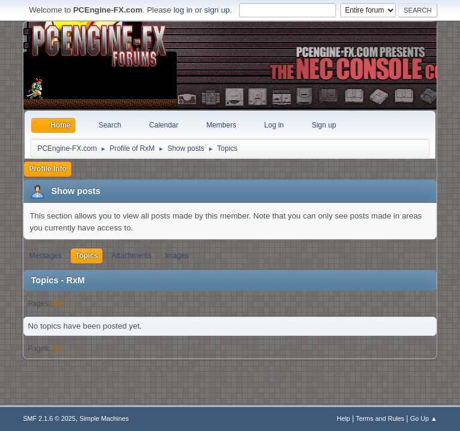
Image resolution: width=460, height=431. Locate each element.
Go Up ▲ (423, 418)
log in (183, 9)
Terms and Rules (380, 418)
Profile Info (47, 169)
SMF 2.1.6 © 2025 (49, 418)
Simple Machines (104, 418)
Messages (45, 255)
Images (177, 255)
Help (343, 418)
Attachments (131, 255)
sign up (217, 9)
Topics (86, 255)
